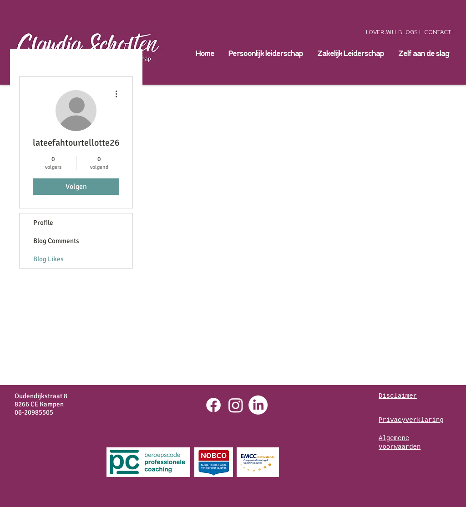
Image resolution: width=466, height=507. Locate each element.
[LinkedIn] (258, 405)
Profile (43, 222)
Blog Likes (48, 259)
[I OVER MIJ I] (380, 32)
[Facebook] (213, 405)
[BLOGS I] (409, 32)
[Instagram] (235, 405)
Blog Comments (56, 241)
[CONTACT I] (439, 32)
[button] (350, 54)
